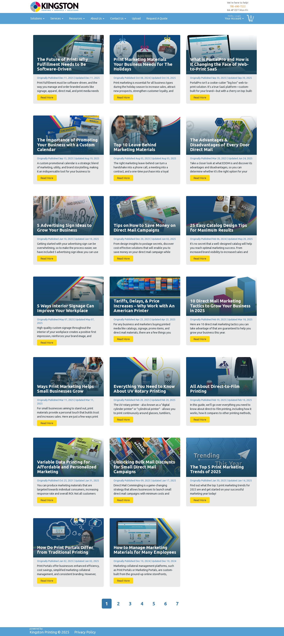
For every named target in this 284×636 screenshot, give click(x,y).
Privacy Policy (85, 632)
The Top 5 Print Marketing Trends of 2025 (217, 469)
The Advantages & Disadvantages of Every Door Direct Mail (220, 144)
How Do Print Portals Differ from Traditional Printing (65, 549)
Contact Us (118, 18)
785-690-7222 (238, 6)
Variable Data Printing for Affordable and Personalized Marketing (66, 467)
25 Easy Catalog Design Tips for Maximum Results (218, 227)
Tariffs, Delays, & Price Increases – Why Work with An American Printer (144, 306)
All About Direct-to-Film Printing (215, 388)
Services (56, 18)
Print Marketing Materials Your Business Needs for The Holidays (143, 64)
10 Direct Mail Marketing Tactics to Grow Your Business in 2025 (220, 306)
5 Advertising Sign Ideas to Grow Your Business (64, 227)
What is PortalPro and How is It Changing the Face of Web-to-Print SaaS (219, 64)
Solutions (37, 18)
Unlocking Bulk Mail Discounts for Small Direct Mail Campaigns (144, 467)
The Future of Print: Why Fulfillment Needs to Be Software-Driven (62, 64)
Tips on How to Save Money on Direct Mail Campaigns (145, 227)
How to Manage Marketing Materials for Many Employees (145, 549)
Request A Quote (157, 18)
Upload (136, 18)
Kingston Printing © (49, 632)
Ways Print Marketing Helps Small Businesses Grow (65, 388)
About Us (97, 18)
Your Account (233, 17)
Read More (47, 97)
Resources (77, 18)
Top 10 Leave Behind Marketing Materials (135, 147)
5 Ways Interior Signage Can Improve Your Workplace (65, 308)
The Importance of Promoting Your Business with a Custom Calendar (67, 144)
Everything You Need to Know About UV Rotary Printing (144, 388)
